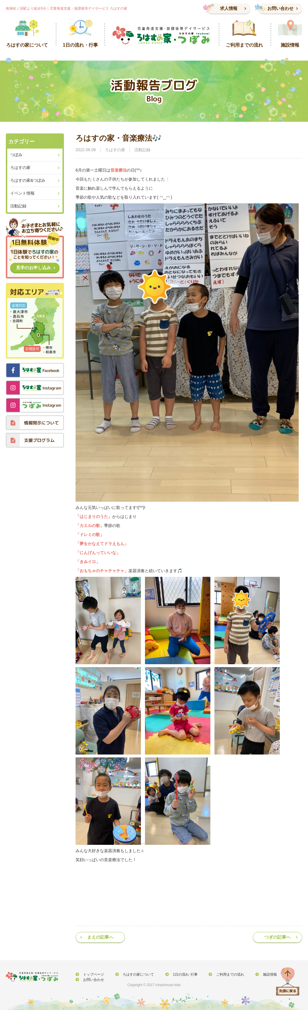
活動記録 (142, 149)
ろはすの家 (115, 149)
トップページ (91, 974)
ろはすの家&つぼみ (27, 180)
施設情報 (257, 974)
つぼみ (16, 154)
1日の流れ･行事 (178, 974)
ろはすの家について (134, 974)
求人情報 (228, 8)
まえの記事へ (100, 937)
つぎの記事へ (277, 937)
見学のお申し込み (33, 267)
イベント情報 (22, 193)
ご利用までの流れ (220, 974)
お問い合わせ (280, 8)
